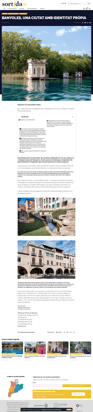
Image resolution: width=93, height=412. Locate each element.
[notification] (87, 9)
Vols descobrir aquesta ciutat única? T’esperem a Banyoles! (30, 144)
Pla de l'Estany (14, 13)
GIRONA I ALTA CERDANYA (62, 404)
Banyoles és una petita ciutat (29, 120)
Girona (5, 13)
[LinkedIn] (65, 3)
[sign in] (84, 9)
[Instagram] (63, 3)
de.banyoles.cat (22, 319)
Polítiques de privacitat (47, 409)
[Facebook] (62, 3)
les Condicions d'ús (59, 409)
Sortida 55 (25, 13)
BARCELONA (79, 404)
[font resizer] (89, 9)
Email (34, 376)
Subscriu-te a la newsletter (77, 379)
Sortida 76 (12, 347)
